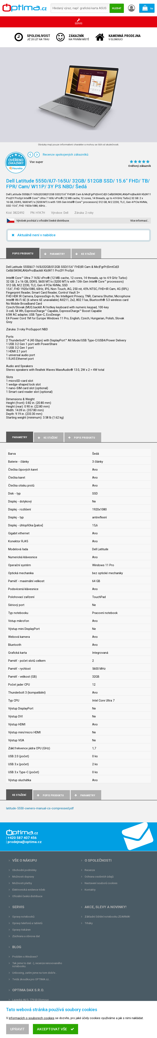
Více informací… (139, 220)
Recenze (90, 870)
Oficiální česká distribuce (27, 896)
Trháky (89, 923)
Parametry (54, 253)
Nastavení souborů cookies (101, 883)
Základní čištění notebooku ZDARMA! (107, 916)
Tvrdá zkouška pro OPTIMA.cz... (31, 979)
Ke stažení (85, 253)
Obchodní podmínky (24, 870)
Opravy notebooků (23, 916)
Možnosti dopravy (23, 876)
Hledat (116, 8)
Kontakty (90, 889)
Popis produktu (81, 437)
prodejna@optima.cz (33, 1006)
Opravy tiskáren (21, 929)
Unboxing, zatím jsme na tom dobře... (34, 972)
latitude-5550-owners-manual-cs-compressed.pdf (40, 808)
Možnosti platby (22, 883)
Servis (18, 907)
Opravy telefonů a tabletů (27, 923)
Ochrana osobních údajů (99, 876)
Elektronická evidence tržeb (28, 889)
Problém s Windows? (25, 956)
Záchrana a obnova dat (26, 936)
